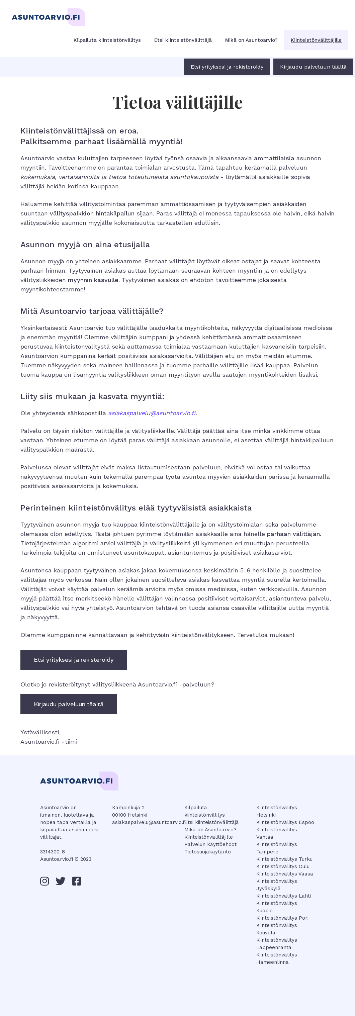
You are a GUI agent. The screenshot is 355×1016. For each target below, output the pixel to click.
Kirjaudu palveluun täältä (313, 67)
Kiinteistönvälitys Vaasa (284, 874)
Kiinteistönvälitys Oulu (282, 866)
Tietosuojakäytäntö (207, 852)
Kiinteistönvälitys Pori (282, 918)
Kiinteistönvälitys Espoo (285, 822)
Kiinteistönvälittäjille (316, 40)
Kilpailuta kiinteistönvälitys (107, 40)
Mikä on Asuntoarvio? (251, 40)
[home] (47, 11)
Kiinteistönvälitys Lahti (283, 896)
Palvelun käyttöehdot (210, 844)
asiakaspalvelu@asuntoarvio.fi (149, 822)
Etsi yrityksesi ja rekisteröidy (227, 67)
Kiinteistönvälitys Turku (284, 859)
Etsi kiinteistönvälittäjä (183, 40)
